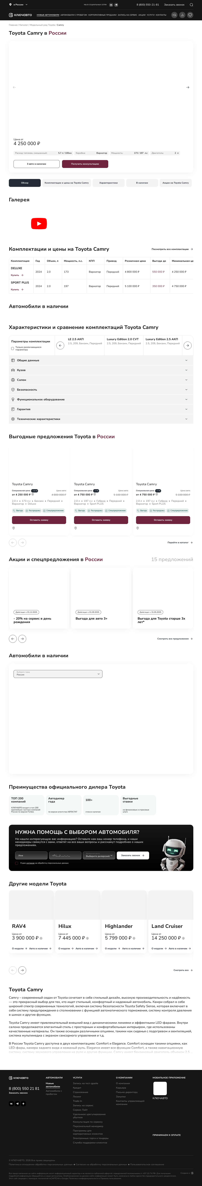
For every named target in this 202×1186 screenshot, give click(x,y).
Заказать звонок (133, 855)
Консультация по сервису (88, 1121)
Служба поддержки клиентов (90, 1142)
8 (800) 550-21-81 (148, 4)
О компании (123, 1083)
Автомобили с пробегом (73, 15)
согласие (30, 863)
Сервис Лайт (80, 1109)
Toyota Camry (22, 484)
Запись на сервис (83, 1105)
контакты (161, 15)
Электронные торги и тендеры (91, 1138)
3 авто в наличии (36, 163)
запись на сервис (127, 15)
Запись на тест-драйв (85, 1083)
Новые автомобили (48, 15)
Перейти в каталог (180, 542)
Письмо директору (127, 1092)
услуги (150, 15)
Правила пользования (111, 1178)
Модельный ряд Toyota (42, 24)
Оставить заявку (39, 519)
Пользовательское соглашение (147, 1164)
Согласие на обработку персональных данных (101, 1164)
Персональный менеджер (88, 1126)
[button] (188, 87)
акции (142, 15)
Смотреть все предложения (175, 638)
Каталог (23, 24)
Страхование (80, 1092)
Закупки (121, 1096)
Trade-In (77, 1101)
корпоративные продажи (102, 15)
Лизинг (77, 1096)
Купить (17, 275)
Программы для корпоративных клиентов (88, 1132)
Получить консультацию (85, 163)
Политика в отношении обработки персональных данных (41, 1164)
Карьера (121, 1087)
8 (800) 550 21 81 (24, 1088)
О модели (20, 948)
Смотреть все (183, 970)
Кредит (77, 1087)
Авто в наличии (40, 948)
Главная (13, 24)
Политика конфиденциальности (83, 1178)
